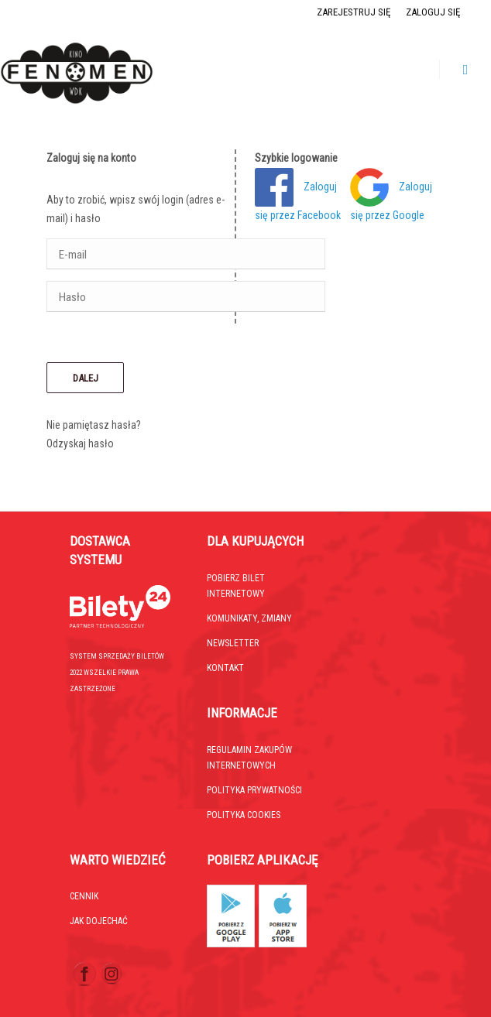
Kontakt (225, 668)
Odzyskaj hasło (80, 443)
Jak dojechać (99, 921)
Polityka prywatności (254, 790)
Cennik (84, 896)
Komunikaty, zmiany (249, 618)
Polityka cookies (243, 815)
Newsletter (233, 643)
